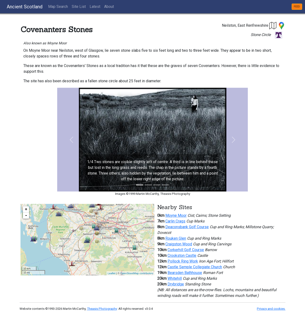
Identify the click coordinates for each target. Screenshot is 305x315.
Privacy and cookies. (271, 308)
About (109, 6)
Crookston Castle (182, 255)
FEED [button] (297, 6)
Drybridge (176, 284)
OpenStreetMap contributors (136, 273)
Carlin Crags (175, 221)
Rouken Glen (175, 238)
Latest (95, 6)
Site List (79, 6)
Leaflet (112, 273)
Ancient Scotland (24, 7)
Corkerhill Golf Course (186, 250)
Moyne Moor (176, 215)
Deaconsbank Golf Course (187, 227)
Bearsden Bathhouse (185, 272)
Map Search (58, 6)
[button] (273, 25)
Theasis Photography (102, 308)
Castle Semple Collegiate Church (195, 267)
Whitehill (175, 278)
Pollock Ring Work (183, 261)
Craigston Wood (178, 244)
